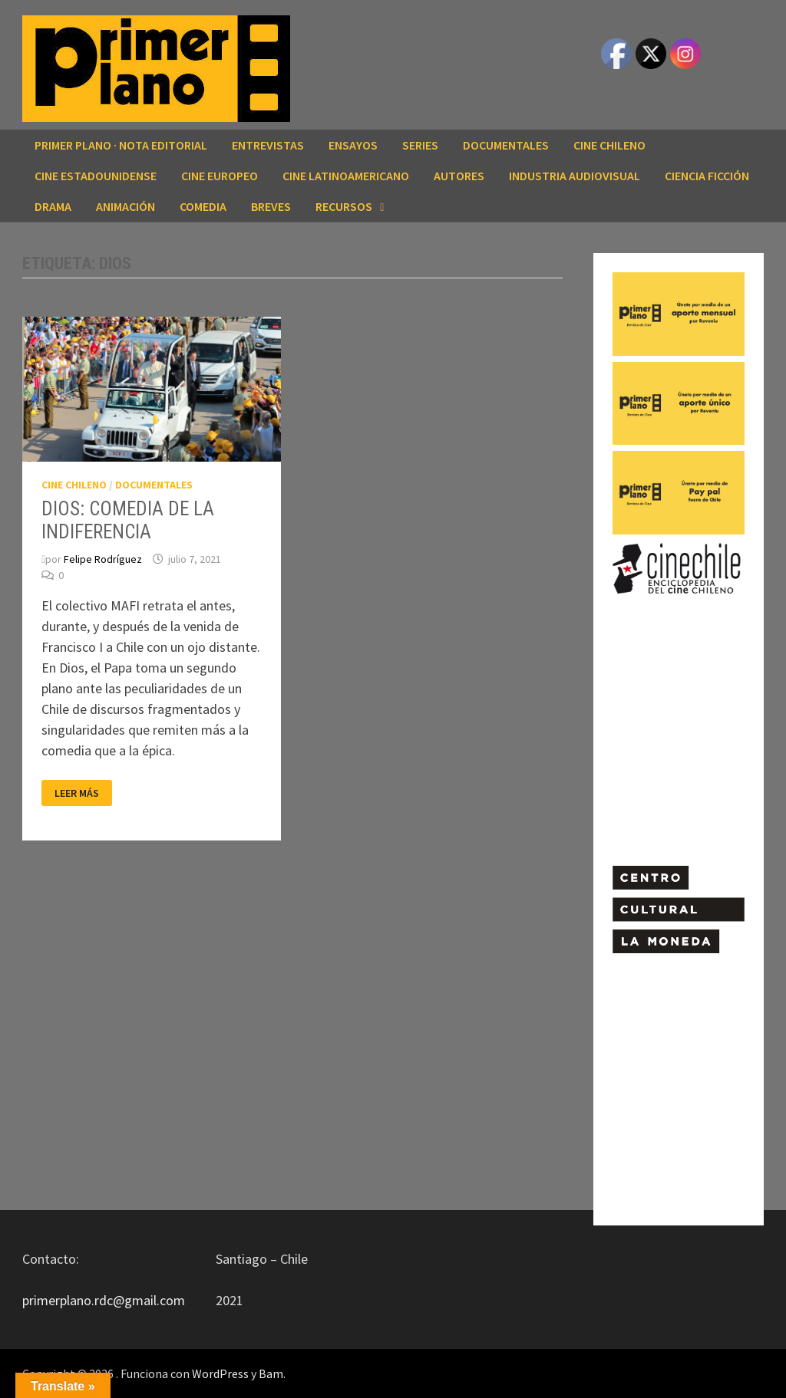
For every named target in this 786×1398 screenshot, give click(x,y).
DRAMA (53, 206)
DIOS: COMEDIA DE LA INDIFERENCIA (127, 520)
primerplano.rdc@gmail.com (103, 1300)
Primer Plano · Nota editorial (121, 145)
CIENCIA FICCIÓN (707, 175)
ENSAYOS (353, 145)
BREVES (271, 206)
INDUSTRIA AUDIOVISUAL (574, 175)
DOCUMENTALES (506, 145)
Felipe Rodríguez (103, 559)
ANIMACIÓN (125, 206)
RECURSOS (343, 206)
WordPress (220, 1373)
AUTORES (459, 175)
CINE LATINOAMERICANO (345, 175)
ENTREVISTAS (268, 145)
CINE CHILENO (609, 145)
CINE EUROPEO (219, 175)
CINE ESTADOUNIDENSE (96, 175)
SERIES (420, 145)
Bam (271, 1373)
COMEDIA (203, 206)
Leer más (83, 793)
